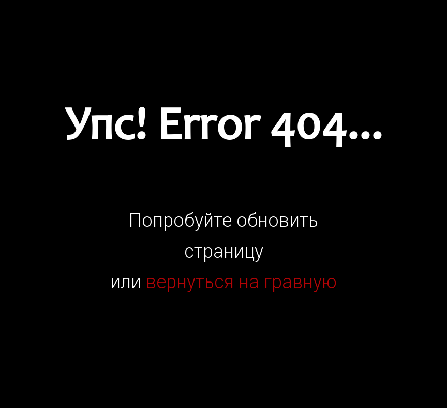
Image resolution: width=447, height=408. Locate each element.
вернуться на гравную (241, 282)
